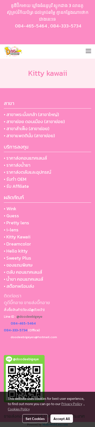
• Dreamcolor (17, 243)
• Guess (11, 215)
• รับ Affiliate (16, 186)
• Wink (10, 208)
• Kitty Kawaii (17, 236)
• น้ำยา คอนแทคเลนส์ (23, 279)
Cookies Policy (19, 409)
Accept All (61, 418)
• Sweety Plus (17, 258)
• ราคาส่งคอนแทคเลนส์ (25, 158)
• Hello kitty (16, 250)
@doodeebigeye (29, 316)
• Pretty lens (16, 222)
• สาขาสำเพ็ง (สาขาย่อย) (26, 128)
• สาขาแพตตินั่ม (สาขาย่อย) (29, 135)
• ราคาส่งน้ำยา (17, 165)
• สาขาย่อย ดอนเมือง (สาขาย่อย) (34, 121)
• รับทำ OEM (15, 179)
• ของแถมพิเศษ (18, 265)
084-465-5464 (31, 25)
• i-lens (11, 229)
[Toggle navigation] (88, 51)
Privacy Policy (71, 403)
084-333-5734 (65, 25)
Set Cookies (35, 418)
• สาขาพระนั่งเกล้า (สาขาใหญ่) (31, 114)
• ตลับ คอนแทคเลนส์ (23, 272)
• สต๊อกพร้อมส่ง (19, 286)
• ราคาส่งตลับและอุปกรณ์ (27, 172)
